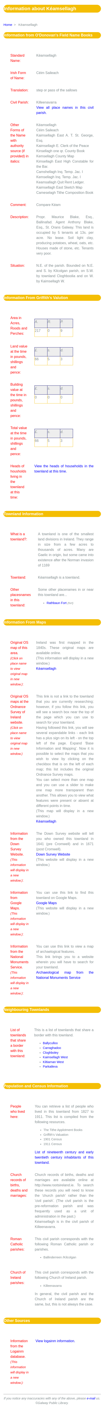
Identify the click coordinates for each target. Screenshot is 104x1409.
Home (7, 24)
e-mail (91, 1398)
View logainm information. (55, 1341)
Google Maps (46, 903)
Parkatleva (50, 1066)
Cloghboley (50, 1052)
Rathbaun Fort (57, 603)
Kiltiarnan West (53, 1062)
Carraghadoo (52, 1048)
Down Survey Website (53, 854)
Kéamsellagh (46, 668)
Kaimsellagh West (55, 1057)
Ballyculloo (50, 1043)
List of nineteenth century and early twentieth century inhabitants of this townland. (64, 1157)
